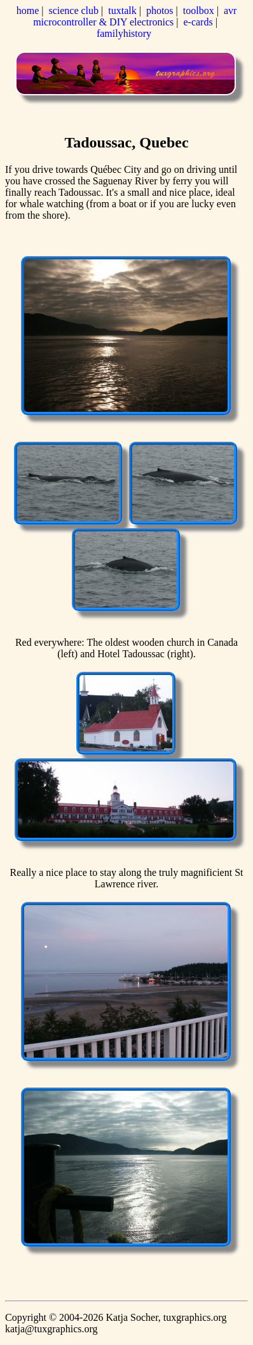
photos (160, 10)
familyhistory (124, 33)
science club (73, 10)
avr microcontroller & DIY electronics (134, 16)
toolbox (198, 10)
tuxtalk (122, 10)
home (28, 10)
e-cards (197, 22)
